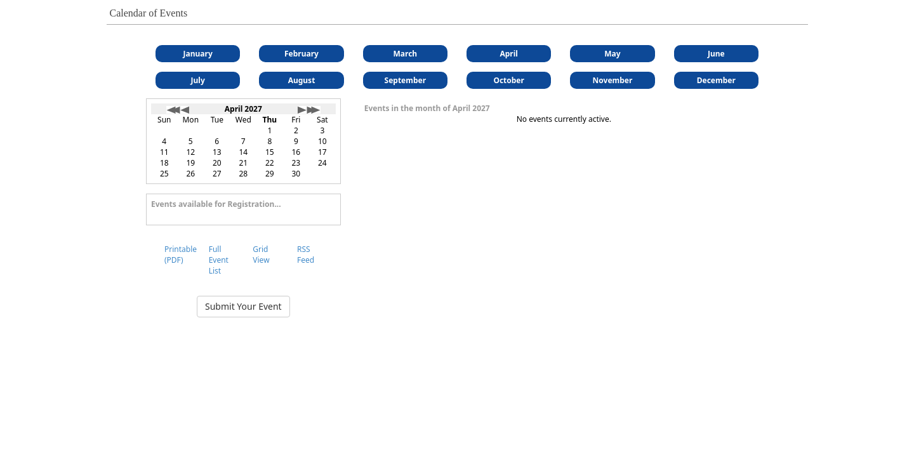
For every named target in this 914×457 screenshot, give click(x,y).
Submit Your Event (243, 306)
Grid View (261, 254)
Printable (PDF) (180, 254)
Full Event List (218, 260)
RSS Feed (305, 254)
